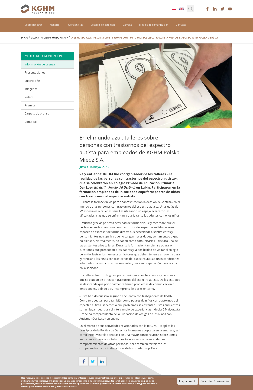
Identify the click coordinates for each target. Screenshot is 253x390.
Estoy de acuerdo (187, 381)
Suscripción (32, 81)
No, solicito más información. (215, 381)
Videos (29, 97)
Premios (30, 105)
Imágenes (31, 89)
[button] (190, 8)
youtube (230, 9)
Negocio (54, 24)
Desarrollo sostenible (102, 24)
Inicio (24, 37)
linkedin (215, 9)
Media (34, 37)
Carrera (127, 24)
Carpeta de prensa (37, 113)
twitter (222, 9)
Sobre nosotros (34, 24)
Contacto (181, 24)
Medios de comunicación (153, 24)
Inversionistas (75, 24)
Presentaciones (35, 72)
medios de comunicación (43, 56)
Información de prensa (54, 37)
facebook (207, 9)
